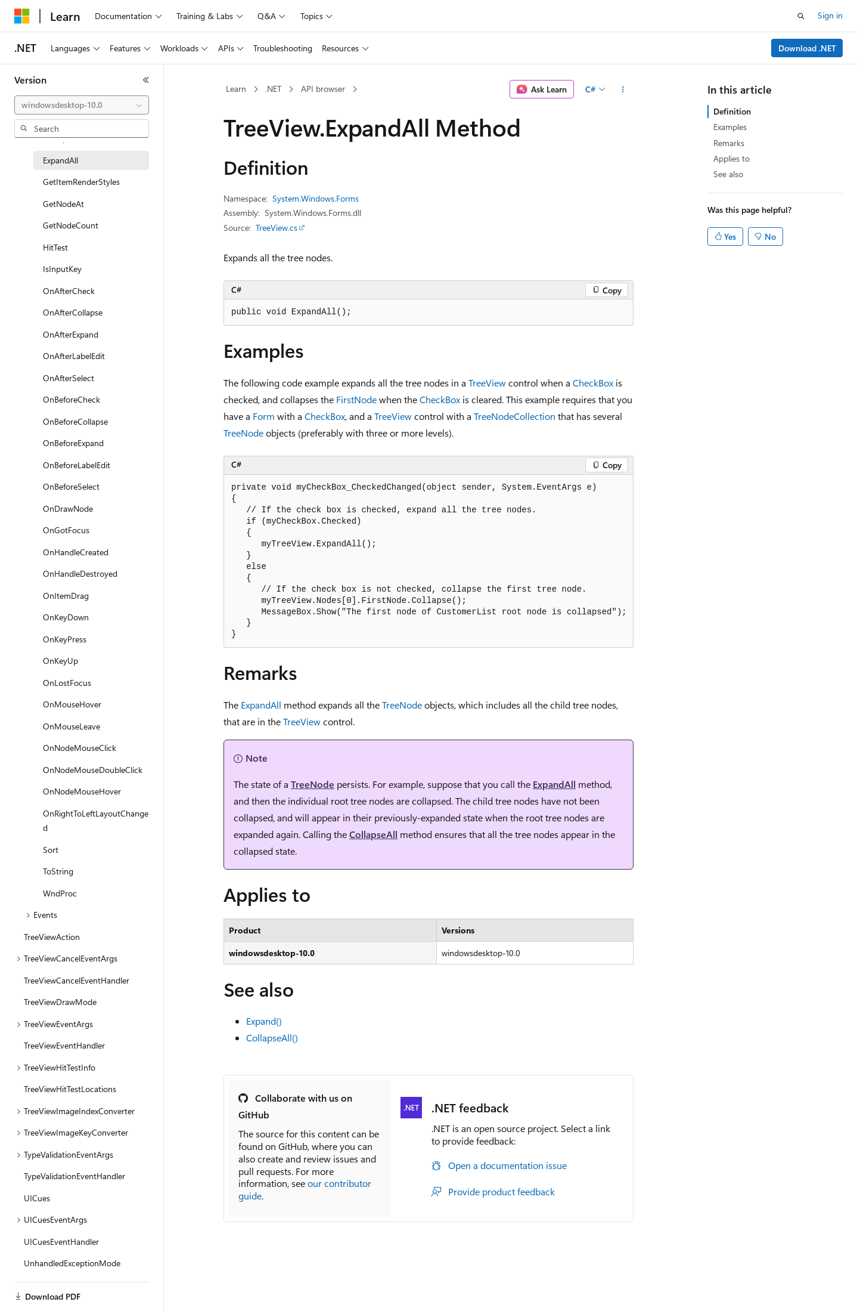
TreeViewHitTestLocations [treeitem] (70, 1088)
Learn (236, 88)
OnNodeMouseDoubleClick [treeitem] (92, 769)
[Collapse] (146, 80)
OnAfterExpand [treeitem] (70, 334)
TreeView (487, 382)
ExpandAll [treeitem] (60, 160)
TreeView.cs (276, 227)
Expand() (264, 1021)
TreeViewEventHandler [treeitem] (64, 1045)
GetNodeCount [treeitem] (70, 225)
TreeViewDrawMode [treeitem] (60, 1001)
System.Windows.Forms (315, 198)
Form (264, 416)
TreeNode (243, 432)
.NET (273, 88)
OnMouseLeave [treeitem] (71, 726)
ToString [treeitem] (58, 871)
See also (728, 174)
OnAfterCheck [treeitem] (69, 290)
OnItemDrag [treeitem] (66, 595)
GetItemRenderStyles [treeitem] (81, 181)
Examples (730, 126)
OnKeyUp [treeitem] (60, 660)
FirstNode (356, 399)
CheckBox (593, 382)
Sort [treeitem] (50, 849)
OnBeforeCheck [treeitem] (71, 399)
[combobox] (81, 105)
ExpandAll (261, 704)
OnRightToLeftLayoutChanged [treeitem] (95, 821)
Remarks (728, 143)
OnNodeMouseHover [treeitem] (82, 791)
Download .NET (807, 48)
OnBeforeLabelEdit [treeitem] (76, 465)
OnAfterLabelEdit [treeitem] (74, 355)
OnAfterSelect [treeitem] (68, 378)
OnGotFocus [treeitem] (66, 530)
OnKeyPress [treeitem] (64, 639)
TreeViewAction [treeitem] (52, 936)
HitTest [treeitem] (55, 247)
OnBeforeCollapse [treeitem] (75, 421)
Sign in (830, 15)
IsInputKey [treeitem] (62, 268)
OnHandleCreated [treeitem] (75, 552)
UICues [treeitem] (37, 1198)
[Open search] (801, 16)
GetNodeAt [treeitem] (63, 203)
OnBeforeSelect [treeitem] (71, 486)
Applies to (731, 158)
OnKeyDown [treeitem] (66, 617)
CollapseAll (373, 834)
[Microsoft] (22, 16)
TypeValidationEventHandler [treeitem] (74, 1176)
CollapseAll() (272, 1037)
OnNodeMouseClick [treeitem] (79, 747)
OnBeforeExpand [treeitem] (73, 443)
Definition (732, 111)
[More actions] (623, 89)
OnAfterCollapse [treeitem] (73, 312)
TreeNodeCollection (514, 416)
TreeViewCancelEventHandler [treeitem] (76, 980)
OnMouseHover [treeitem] (72, 704)
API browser (323, 88)
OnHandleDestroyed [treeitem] (80, 573)
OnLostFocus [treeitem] (67, 682)
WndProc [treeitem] (60, 893)
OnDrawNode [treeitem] (68, 508)
